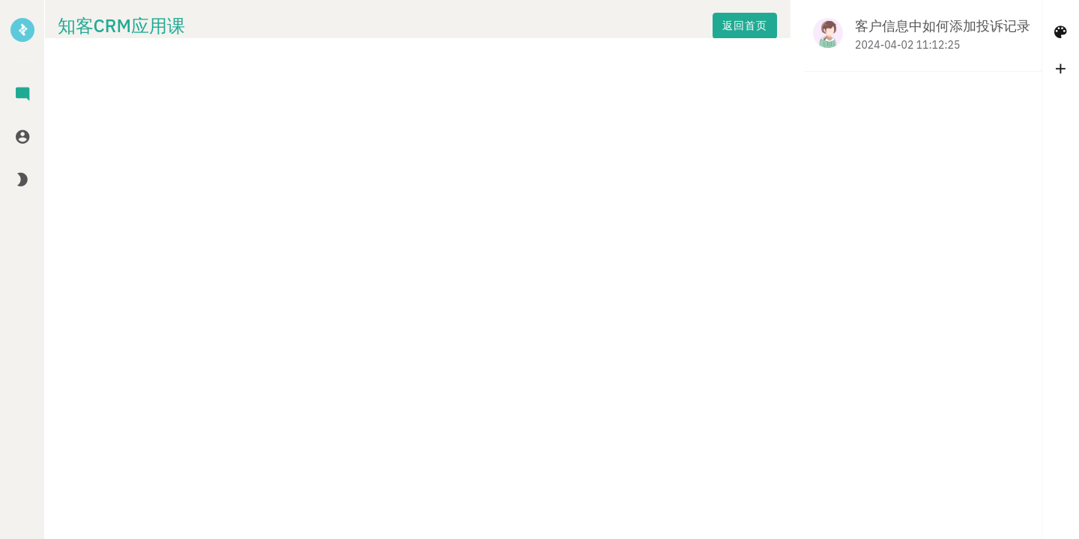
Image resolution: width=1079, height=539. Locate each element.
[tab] (22, 95)
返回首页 (293, 30)
